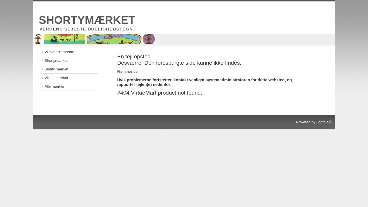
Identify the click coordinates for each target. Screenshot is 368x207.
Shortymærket (56, 60)
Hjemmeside (127, 71)
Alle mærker (54, 86)
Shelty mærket (56, 69)
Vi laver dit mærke (59, 52)
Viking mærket (56, 78)
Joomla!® (324, 122)
